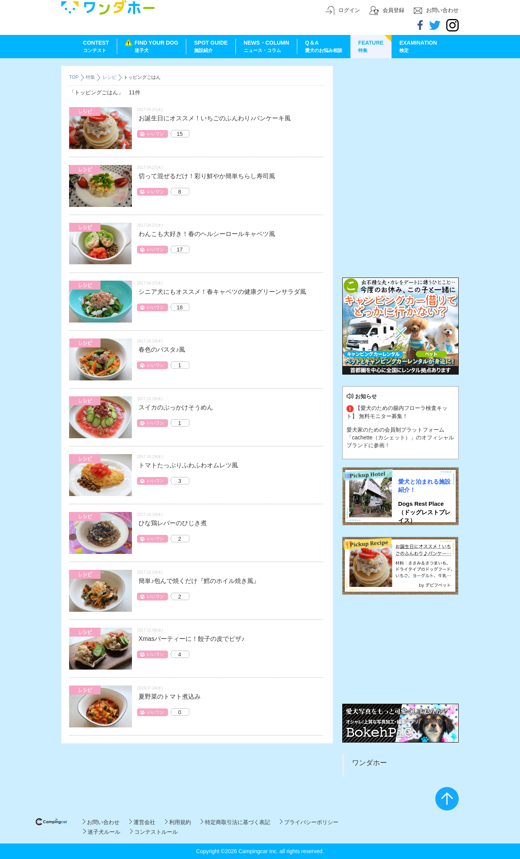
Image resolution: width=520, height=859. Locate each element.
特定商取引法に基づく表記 (235, 822)
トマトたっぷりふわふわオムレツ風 (188, 465)
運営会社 (142, 822)
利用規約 (178, 822)
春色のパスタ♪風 (162, 349)
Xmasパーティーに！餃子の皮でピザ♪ (191, 638)
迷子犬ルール (101, 832)
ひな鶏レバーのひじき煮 (173, 523)
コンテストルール (154, 832)
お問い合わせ (101, 822)
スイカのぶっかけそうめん (176, 407)
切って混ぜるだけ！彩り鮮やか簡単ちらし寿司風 (207, 176)
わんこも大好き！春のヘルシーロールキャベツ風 (207, 234)
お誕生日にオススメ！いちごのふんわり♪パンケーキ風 (215, 118)
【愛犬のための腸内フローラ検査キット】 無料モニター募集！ (397, 412)
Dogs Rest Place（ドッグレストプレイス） (424, 512)
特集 (91, 77)
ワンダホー (369, 763)
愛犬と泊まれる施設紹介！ (424, 485)
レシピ (110, 77)
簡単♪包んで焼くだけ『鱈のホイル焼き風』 (199, 581)
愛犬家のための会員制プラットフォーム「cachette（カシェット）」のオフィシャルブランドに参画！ (400, 437)
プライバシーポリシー (309, 822)
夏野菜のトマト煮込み (170, 696)
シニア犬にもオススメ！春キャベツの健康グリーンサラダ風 (222, 291)
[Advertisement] (400, 114)
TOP (73, 77)
